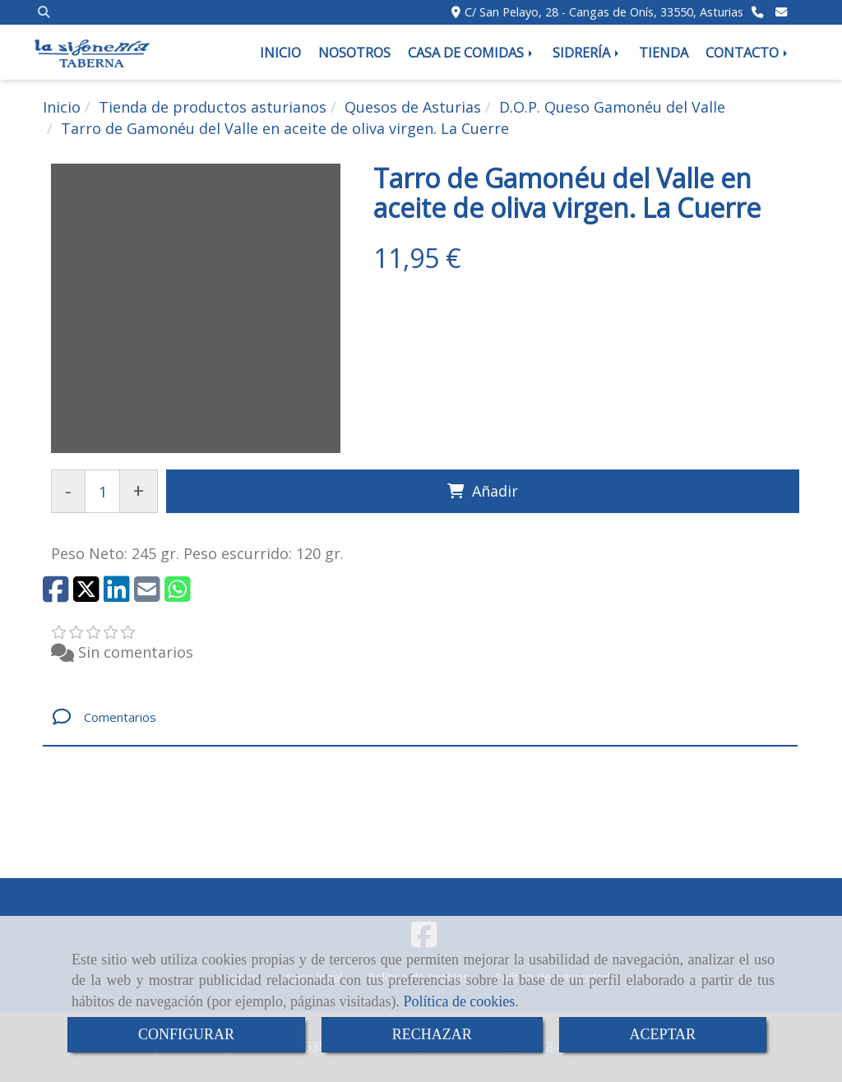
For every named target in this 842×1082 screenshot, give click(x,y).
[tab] (420, 717)
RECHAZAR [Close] (432, 1034)
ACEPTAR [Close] (663, 1034)
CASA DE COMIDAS (471, 53)
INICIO (280, 53)
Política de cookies (459, 1001)
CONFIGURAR (186, 1034)
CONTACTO (748, 53)
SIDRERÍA (587, 53)
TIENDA (663, 53)
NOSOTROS (354, 53)
